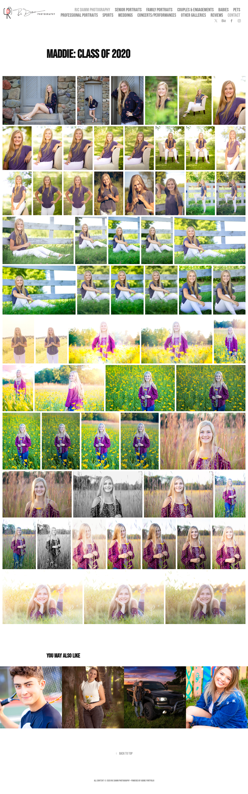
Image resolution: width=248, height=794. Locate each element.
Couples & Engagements (195, 9)
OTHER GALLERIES (193, 15)
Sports (107, 15)
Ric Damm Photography (92, 9)
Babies (223, 9)
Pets (236, 9)
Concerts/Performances (156, 15)
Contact (234, 15)
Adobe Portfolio (147, 780)
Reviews (217, 15)
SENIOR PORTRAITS (128, 9)
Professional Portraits (79, 15)
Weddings (125, 15)
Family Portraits (159, 9)
